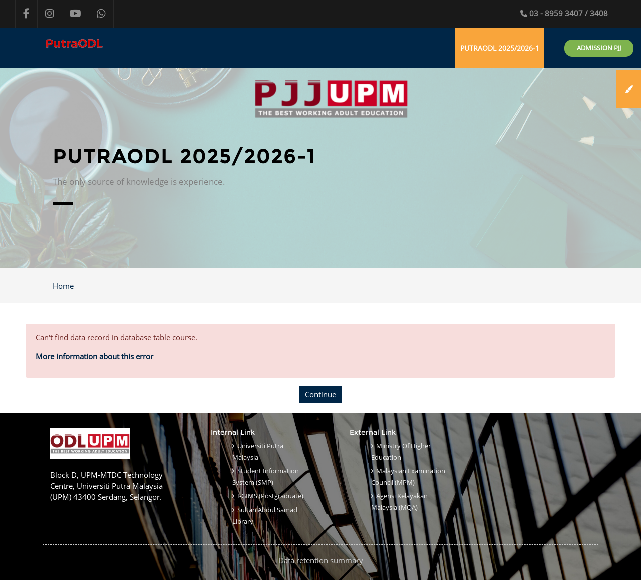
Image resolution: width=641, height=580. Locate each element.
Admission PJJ (599, 47)
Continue (320, 394)
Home (63, 286)
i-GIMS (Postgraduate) (270, 495)
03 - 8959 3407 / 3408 (564, 13)
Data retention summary (320, 560)
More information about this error (94, 356)
